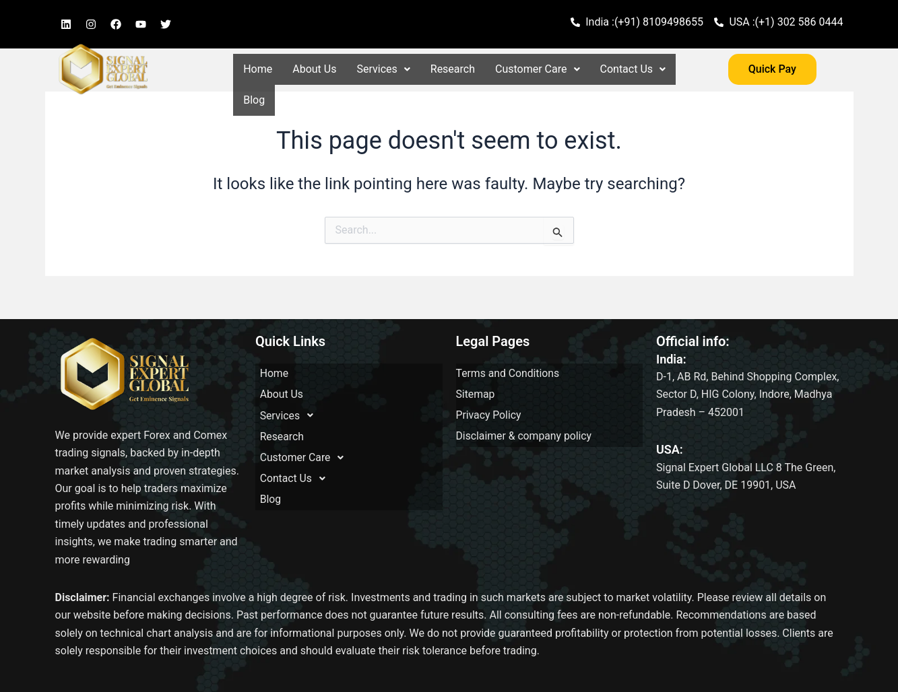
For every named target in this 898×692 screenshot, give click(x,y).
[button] (383, 69)
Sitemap (476, 387)
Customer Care (537, 69)
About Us (314, 69)
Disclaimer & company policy (525, 419)
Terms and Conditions (508, 371)
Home (257, 69)
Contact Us (633, 69)
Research (452, 69)
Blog (254, 100)
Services (383, 69)
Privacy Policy (489, 403)
